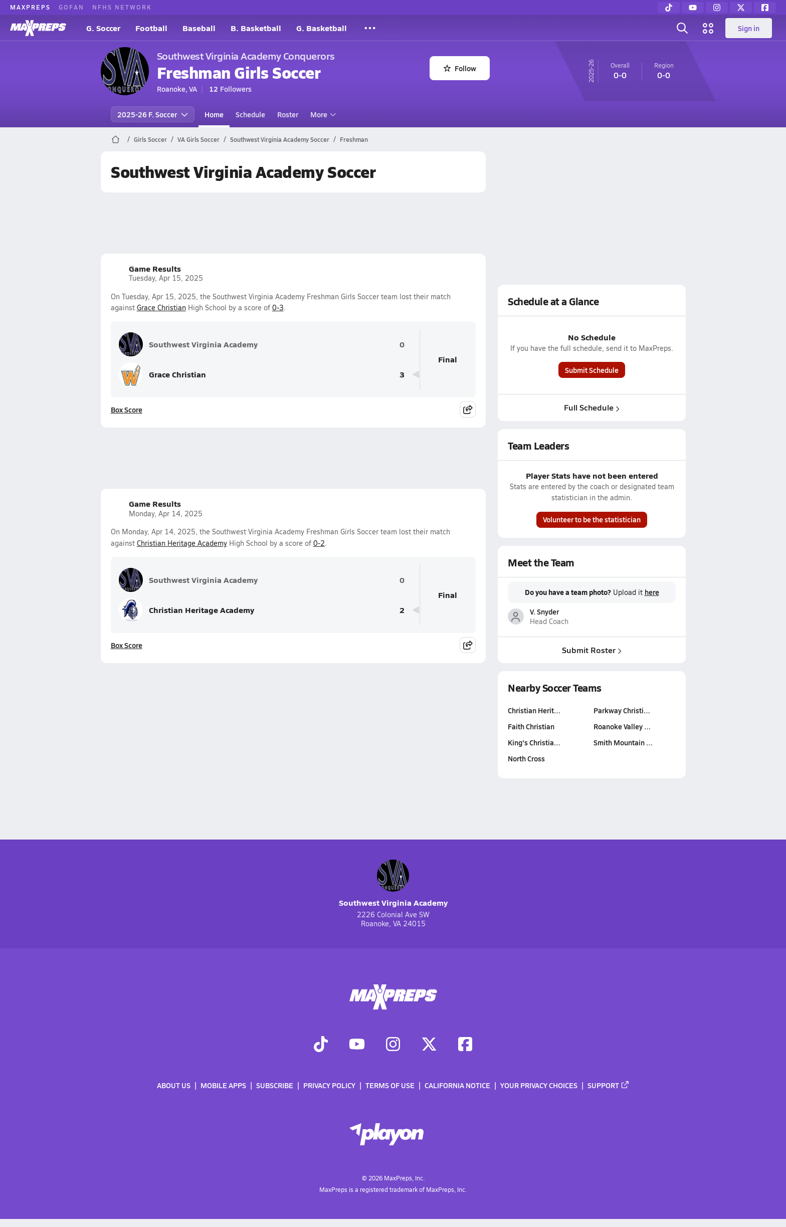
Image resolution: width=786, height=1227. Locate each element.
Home (214, 114)
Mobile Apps (223, 1086)
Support (608, 1086)
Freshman (354, 139)
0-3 (278, 307)
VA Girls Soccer (198, 139)
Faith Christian (531, 726)
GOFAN (71, 7)
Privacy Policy (329, 1086)
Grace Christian (161, 307)
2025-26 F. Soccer (152, 114)
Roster (287, 114)
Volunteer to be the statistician (592, 519)
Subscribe (274, 1086)
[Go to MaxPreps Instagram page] (393, 1045)
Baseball (199, 28)
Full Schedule (592, 407)
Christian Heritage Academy (182, 543)
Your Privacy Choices (538, 1086)
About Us (173, 1086)
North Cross (526, 758)
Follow (460, 68)
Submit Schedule (592, 370)
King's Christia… (534, 742)
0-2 (319, 543)
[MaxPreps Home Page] (115, 139)
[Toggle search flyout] (682, 28)
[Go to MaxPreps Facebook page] (465, 1045)
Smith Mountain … (623, 742)
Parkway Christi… (622, 710)
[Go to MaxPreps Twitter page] (429, 1045)
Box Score (126, 409)
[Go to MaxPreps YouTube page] (357, 1045)
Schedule (250, 114)
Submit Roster (592, 649)
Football (151, 28)
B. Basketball (256, 28)
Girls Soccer (150, 139)
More (321, 114)
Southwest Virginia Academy (188, 344)
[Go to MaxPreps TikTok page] (321, 1045)
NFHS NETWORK (122, 7)
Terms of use (390, 1086)
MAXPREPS (30, 7)
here (651, 591)
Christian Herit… (534, 710)
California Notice (457, 1086)
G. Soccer (103, 28)
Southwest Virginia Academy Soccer (279, 139)
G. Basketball (321, 28)
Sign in (748, 28)
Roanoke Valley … (622, 726)
